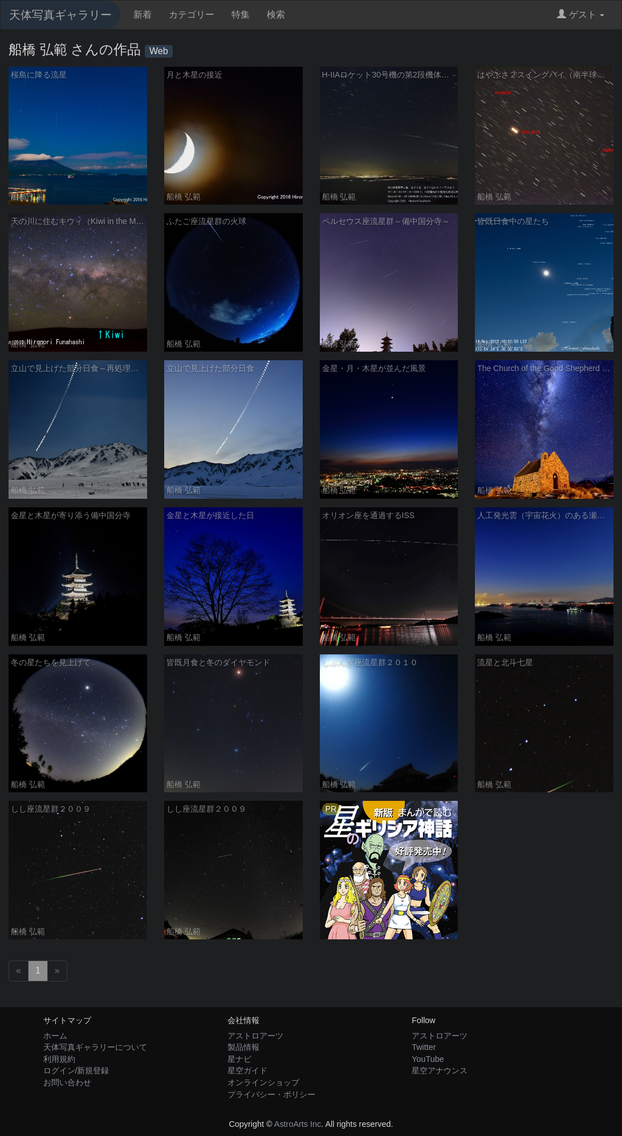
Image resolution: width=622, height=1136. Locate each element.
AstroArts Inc (297, 1124)
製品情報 (243, 1047)
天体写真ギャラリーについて (95, 1047)
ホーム (55, 1035)
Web (158, 51)
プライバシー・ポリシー (271, 1094)
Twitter (424, 1047)
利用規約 (59, 1059)
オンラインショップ (263, 1082)
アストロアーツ (255, 1035)
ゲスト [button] (580, 14)
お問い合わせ (67, 1082)
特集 (240, 14)
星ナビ (239, 1059)
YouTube (428, 1059)
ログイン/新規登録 (76, 1070)
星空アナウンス (439, 1070)
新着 (142, 14)
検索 (276, 14)
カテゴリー (191, 14)
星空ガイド (247, 1070)
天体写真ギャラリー (60, 15)
